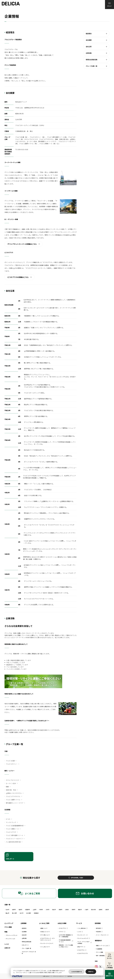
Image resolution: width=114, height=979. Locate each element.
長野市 (13, 909)
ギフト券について (44, 935)
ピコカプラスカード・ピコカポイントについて (46, 939)
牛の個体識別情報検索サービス (65, 941)
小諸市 (86, 909)
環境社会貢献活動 (96, 59)
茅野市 (73, 909)
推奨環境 (70, 976)
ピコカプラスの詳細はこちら (19, 277)
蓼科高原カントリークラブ (15, 803)
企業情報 (23, 923)
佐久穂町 (28, 913)
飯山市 (7, 913)
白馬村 (66, 909)
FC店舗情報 (98, 949)
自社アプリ (80, 947)
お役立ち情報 (62, 923)
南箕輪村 (36, 913)
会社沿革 (96, 46)
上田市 (34, 909)
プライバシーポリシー (58, 976)
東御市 (60, 909)
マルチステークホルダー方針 (28, 952)
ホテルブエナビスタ (13, 780)
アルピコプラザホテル (13, 796)
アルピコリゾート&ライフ (14, 839)
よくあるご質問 (29, 893)
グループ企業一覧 (96, 66)
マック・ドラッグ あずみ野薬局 (84, 942)
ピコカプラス (63, 928)
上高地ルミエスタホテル (14, 793)
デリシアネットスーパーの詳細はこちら (23, 244)
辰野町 (100, 909)
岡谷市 (53, 909)
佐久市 (21, 913)
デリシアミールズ (10, 939)
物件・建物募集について (102, 955)
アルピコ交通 (10, 761)
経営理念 (96, 33)
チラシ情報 (8, 927)
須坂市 (106, 909)
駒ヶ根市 (14, 913)
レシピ (7, 944)
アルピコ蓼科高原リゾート (15, 835)
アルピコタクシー (12, 764)
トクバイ (61, 931)
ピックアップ (9, 923)
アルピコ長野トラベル (13, 800)
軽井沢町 (93, 909)
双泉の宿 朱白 (11, 790)
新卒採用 (98, 928)
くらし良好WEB (81, 928)
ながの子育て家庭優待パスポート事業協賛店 (65, 936)
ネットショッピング (83, 938)
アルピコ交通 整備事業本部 (15, 825)
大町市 (47, 909)
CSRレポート (10, 856)
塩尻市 (19, 909)
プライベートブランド (11, 935)
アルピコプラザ (11, 832)
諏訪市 (79, 909)
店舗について (43, 928)
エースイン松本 (11, 783)
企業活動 (96, 53)
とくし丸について (44, 947)
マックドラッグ (11, 822)
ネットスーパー (81, 935)
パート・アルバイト (101, 935)
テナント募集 (99, 952)
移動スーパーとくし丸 (102, 945)
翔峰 (7, 787)
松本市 (7, 909)
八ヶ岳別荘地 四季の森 (13, 842)
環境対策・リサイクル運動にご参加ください (65, 946)
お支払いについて (44, 931)
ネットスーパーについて (46, 943)
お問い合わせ (85, 893)
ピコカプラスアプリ (82, 953)
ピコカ (8, 819)
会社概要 (96, 40)
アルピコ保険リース (12, 829)
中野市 (40, 909)
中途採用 (98, 931)
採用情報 (98, 923)
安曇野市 (27, 909)
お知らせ (7, 948)
